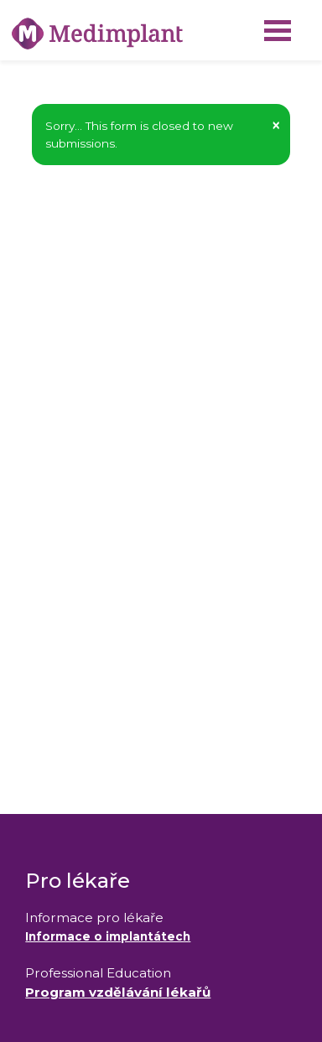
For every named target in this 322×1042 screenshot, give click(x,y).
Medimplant (0, 0)
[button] (276, 125)
